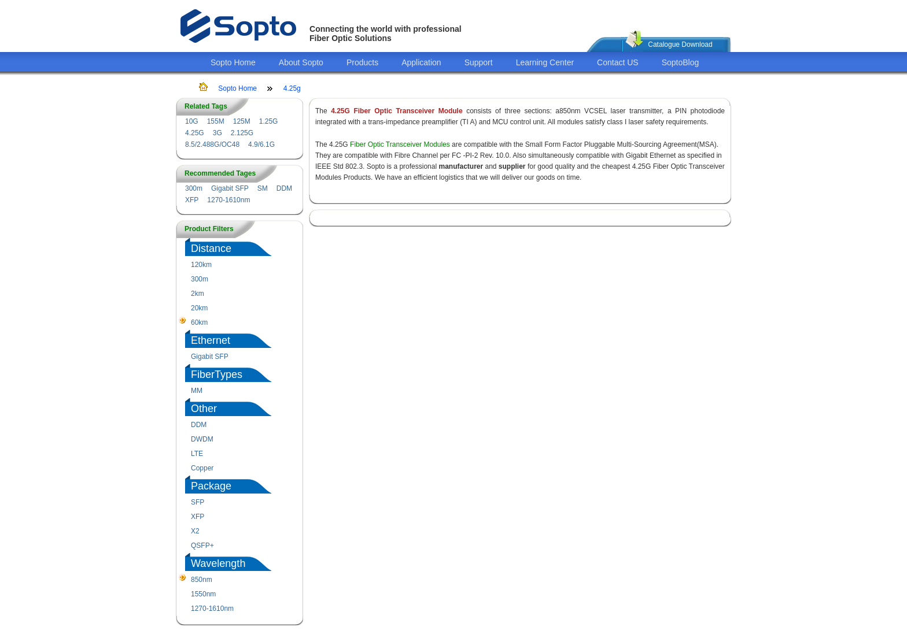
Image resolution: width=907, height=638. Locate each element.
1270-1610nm (228, 200)
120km (201, 265)
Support (478, 62)
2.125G (242, 133)
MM (196, 391)
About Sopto (301, 62)
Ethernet (210, 340)
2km (197, 294)
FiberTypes (216, 374)
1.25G (268, 121)
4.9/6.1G (261, 144)
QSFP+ (202, 545)
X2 (195, 531)
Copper (202, 468)
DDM (284, 188)
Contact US (618, 62)
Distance (211, 248)
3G (217, 133)
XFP (191, 200)
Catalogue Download (680, 44)
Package (211, 486)
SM (262, 188)
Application (421, 62)
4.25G (194, 133)
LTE (197, 454)
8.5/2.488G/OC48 (212, 144)
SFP (197, 502)
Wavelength (218, 563)
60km (199, 322)
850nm (201, 580)
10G (191, 121)
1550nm (203, 594)
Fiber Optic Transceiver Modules (400, 144)
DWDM (202, 439)
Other (204, 408)
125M (241, 121)
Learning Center (545, 62)
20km (199, 308)
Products (362, 62)
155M (215, 121)
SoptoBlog (680, 62)
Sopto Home (233, 62)
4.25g (292, 88)
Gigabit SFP (230, 188)
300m (193, 188)
